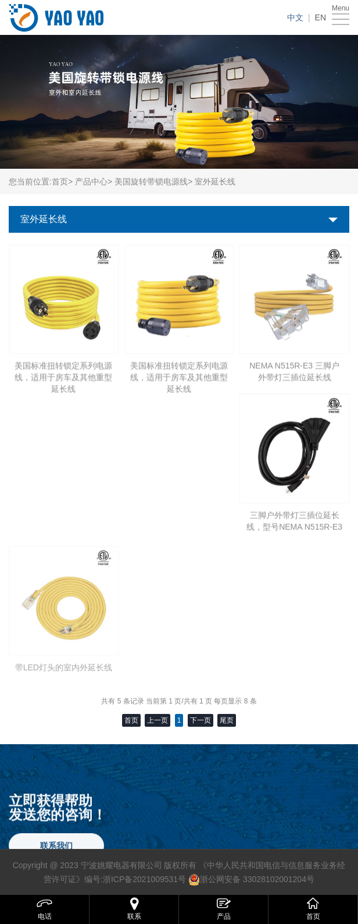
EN (320, 17)
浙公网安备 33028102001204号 (257, 879)
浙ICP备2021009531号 (144, 879)
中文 (295, 17)
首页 (60, 181)
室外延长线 (43, 219)
